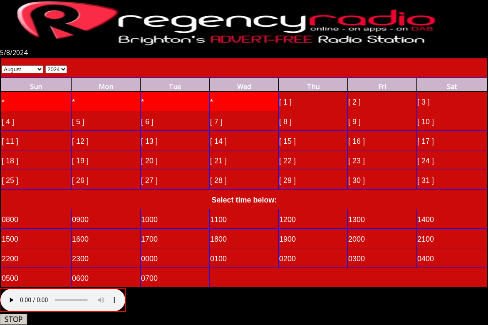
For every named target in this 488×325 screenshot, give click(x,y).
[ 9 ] (354, 122)
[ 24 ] (425, 161)
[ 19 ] (80, 161)
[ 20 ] (149, 161)
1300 (356, 219)
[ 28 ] (218, 180)
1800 (218, 239)
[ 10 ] (425, 122)
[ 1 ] (285, 102)
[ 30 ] (356, 180)
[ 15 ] (287, 141)
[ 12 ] (80, 141)
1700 (149, 239)
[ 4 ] (8, 122)
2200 (10, 259)
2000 (356, 239)
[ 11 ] (10, 141)
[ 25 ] (10, 180)
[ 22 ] (287, 161)
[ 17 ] (425, 141)
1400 (425, 219)
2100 (425, 239)
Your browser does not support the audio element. (63, 300)
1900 (287, 239)
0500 (10, 278)
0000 (149, 259)
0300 (356, 259)
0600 (80, 278)
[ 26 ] (80, 180)
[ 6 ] (147, 122)
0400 (425, 259)
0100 (218, 259)
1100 (218, 219)
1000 (149, 219)
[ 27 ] (149, 180)
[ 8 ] (285, 122)
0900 (80, 219)
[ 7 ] (216, 122)
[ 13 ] (149, 141)
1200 (287, 219)
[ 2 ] (354, 102)
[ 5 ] (78, 122)
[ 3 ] (423, 102)
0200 (287, 259)
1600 (80, 239)
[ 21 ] (218, 161)
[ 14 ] (218, 141)
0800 (10, 219)
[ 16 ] (356, 141)
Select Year (56, 69)
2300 (80, 259)
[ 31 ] (425, 180)
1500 (10, 239)
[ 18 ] (10, 161)
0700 (149, 278)
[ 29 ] (287, 180)
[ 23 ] (356, 161)
